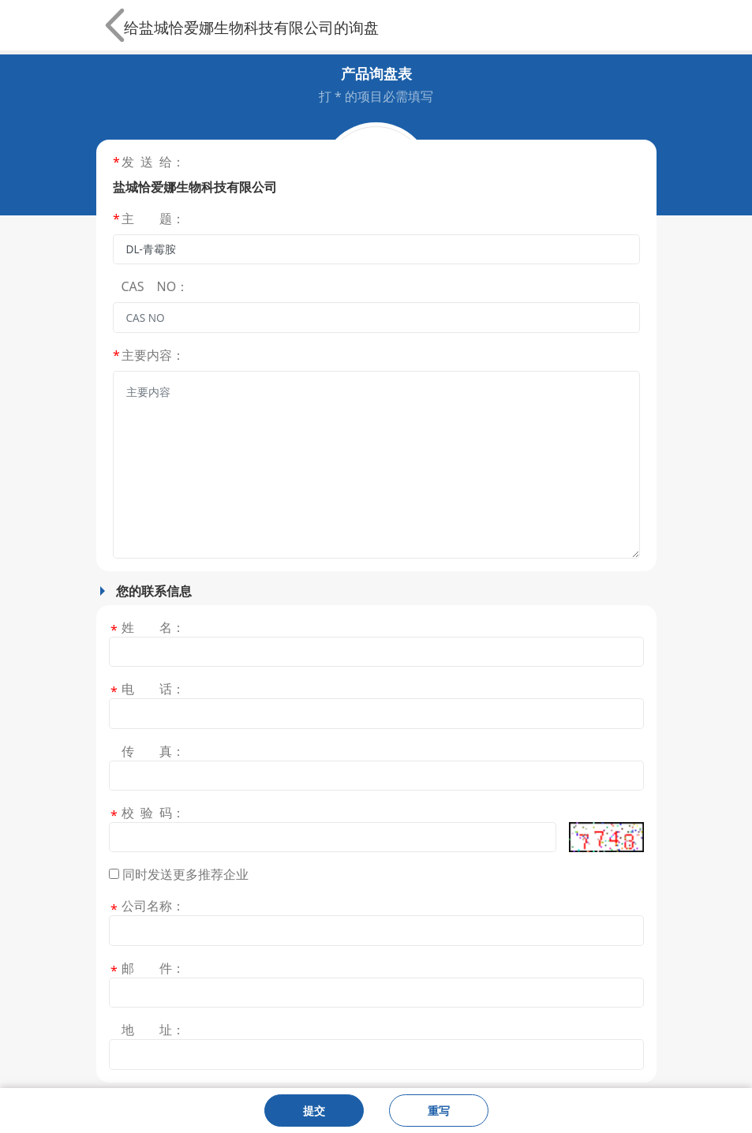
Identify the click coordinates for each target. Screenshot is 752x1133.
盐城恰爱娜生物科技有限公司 (236, 27)
